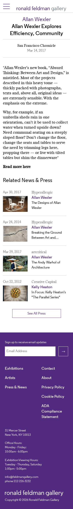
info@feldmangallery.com (21, 477)
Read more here (17, 167)
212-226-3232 (22, 481)
